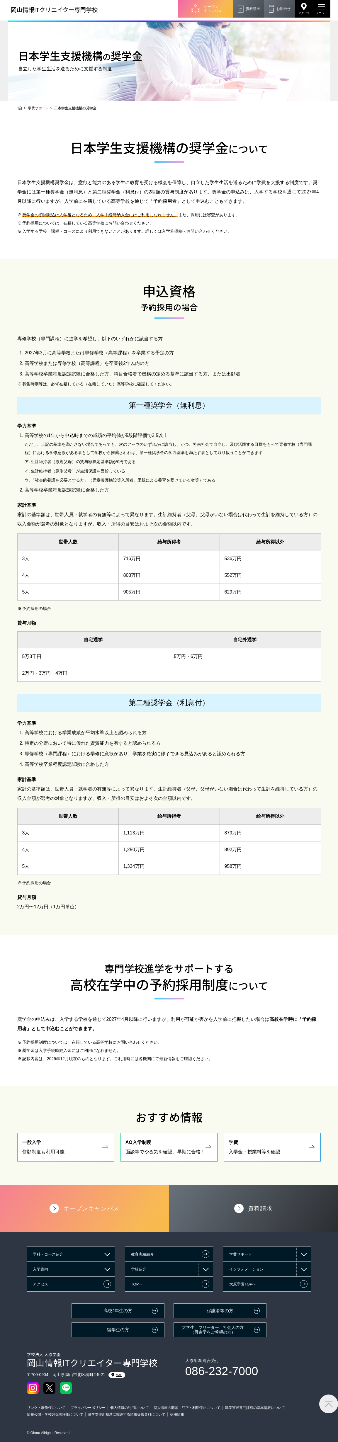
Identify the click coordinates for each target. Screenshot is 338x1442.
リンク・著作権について (46, 1408)
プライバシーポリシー (88, 1408)
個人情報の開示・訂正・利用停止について (187, 1408)
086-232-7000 (221, 1371)
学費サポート (38, 108)
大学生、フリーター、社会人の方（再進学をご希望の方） (213, 1330)
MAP (116, 1375)
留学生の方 (118, 1329)
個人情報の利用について (129, 1408)
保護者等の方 (220, 1310)
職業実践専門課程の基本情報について (255, 1408)
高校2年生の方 (117, 1310)
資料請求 (253, 9)
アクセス (304, 13)
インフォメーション (246, 1269)
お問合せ (283, 9)
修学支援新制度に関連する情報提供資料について (126, 1414)
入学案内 (40, 1269)
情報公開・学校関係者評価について (55, 1414)
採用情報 (177, 1414)
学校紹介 (138, 1269)
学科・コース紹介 (48, 1254)
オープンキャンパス (213, 9)
